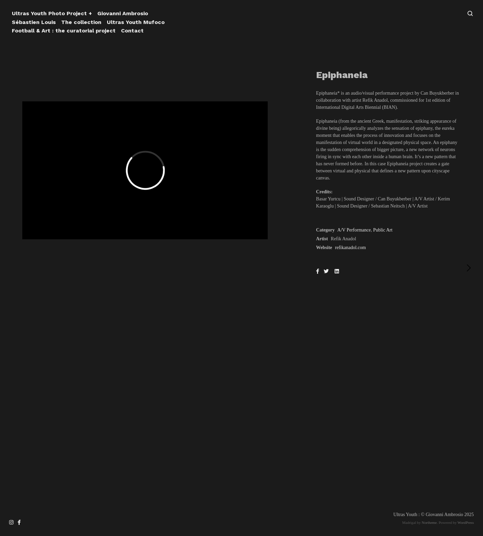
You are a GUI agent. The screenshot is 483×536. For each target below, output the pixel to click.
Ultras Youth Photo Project (49, 13)
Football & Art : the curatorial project (64, 30)
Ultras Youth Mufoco (136, 22)
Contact (132, 30)
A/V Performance (354, 230)
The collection (81, 22)
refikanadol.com (350, 247)
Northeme (429, 522)
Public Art (382, 230)
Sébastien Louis (34, 22)
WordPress (466, 522)
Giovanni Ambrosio (122, 13)
